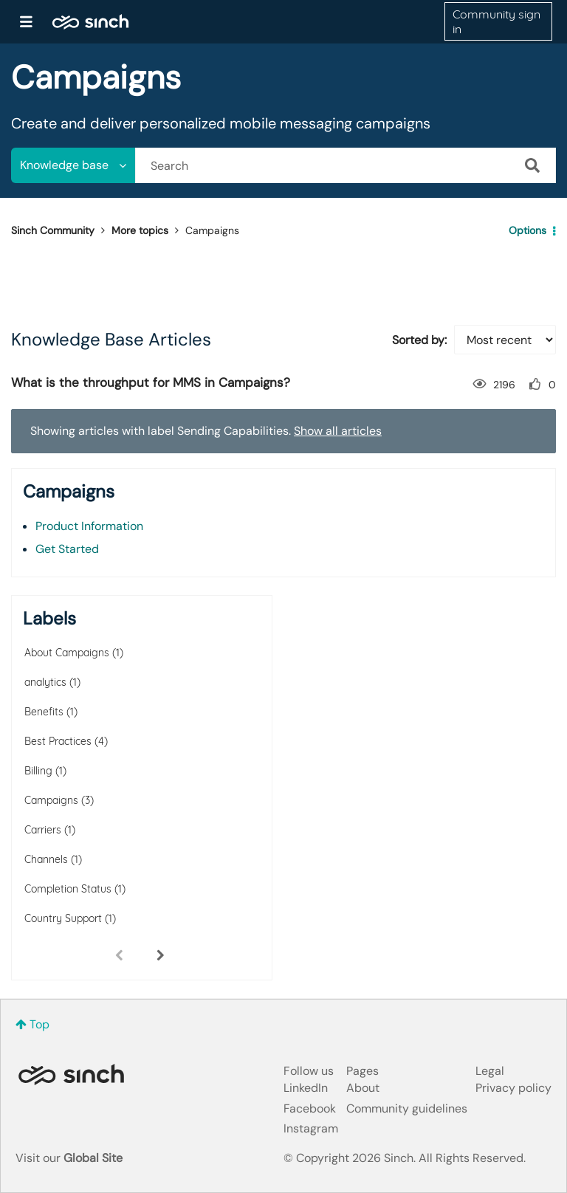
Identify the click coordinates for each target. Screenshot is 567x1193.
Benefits (43, 711)
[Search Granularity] (73, 165)
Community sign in (496, 21)
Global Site (93, 1158)
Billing (38, 770)
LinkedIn (306, 1088)
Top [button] (39, 1024)
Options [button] (527, 230)
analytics (45, 682)
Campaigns (51, 800)
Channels (46, 859)
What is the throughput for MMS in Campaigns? (150, 382)
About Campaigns (66, 652)
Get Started (67, 549)
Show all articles (338, 431)
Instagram (311, 1128)
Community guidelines (406, 1108)
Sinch (71, 1074)
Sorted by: (419, 340)
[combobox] (345, 165)
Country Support (63, 918)
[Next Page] (160, 954)
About (362, 1088)
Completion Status (67, 888)
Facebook (310, 1108)
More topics (139, 230)
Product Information (89, 526)
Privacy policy (513, 1088)
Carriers (42, 829)
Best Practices (58, 741)
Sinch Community (90, 21)
